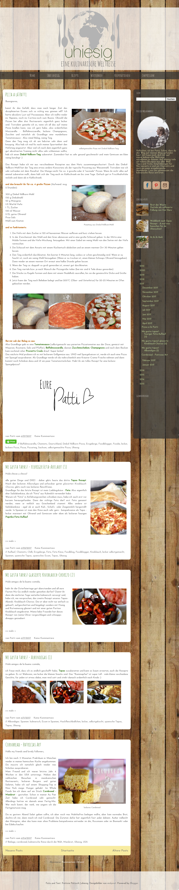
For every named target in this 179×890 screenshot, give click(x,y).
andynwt (111, 883)
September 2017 (150, 301)
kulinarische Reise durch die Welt (45, 842)
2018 (142, 279)
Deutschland (54, 444)
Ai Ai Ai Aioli (156, 237)
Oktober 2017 (149, 297)
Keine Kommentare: (44, 436)
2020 (143, 270)
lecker (124, 444)
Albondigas (33, 484)
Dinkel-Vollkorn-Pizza (74, 444)
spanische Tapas (23, 556)
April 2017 (147, 323)
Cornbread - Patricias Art (23, 744)
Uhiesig (75, 447)
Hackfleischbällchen (70, 721)
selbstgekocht (96, 721)
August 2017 (148, 306)
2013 (142, 384)
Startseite (67, 850)
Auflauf (12, 552)
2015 (142, 375)
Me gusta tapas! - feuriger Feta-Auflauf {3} (36, 467)
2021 (142, 266)
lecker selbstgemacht (113, 552)
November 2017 (150, 292)
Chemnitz (42, 444)
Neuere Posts (13, 850)
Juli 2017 (146, 310)
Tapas (55, 556)
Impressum (148, 75)
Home (32, 75)
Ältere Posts (120, 850)
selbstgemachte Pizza (59, 447)
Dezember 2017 (150, 288)
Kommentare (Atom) (73, 862)
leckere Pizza (12, 447)
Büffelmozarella (28, 444)
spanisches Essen (41, 556)
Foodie (116, 444)
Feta (48, 552)
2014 (142, 379)
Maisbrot (68, 842)
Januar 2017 (148, 365)
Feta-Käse (57, 552)
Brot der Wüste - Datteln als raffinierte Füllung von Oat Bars (161, 207)
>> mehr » (10, 541)
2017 (142, 284)
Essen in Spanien (50, 721)
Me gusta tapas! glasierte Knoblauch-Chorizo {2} (40, 575)
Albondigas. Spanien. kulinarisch (24, 721)
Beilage (11, 842)
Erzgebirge (91, 444)
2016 (142, 370)
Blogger (134, 883)
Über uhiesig (53, 75)
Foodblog (69, 552)
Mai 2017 (147, 319)
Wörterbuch (97, 75)
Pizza (23, 447)
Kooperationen (122, 75)
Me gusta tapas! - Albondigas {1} (28, 657)
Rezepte (75, 75)
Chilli (30, 552)
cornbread (22, 842)
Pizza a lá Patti (16, 94)
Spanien (9, 556)
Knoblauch (95, 552)
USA (85, 842)
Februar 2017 (149, 360)
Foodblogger (105, 444)
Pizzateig (32, 447)
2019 (142, 275)
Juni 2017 (147, 314)
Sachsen (42, 447)
